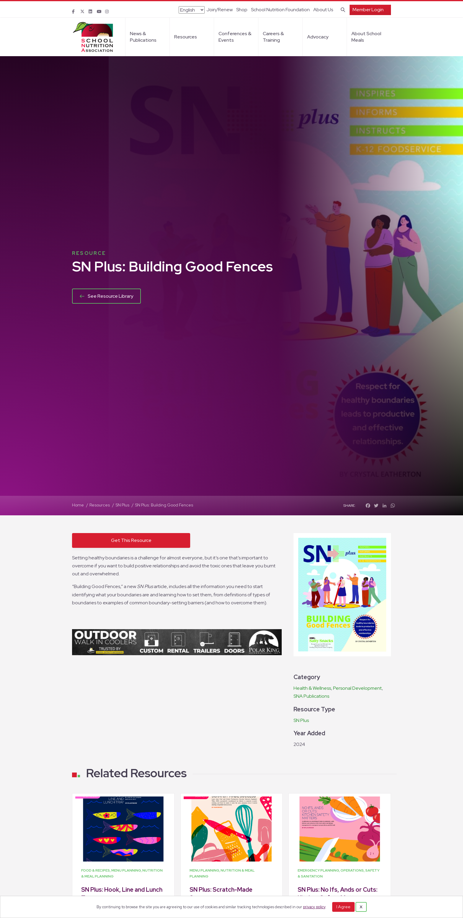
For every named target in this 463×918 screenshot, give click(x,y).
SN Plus (301, 720)
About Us (323, 10)
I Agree (343, 906)
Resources (185, 37)
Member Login (368, 10)
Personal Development (357, 688)
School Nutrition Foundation (280, 10)
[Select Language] (192, 10)
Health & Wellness (312, 688)
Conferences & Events (235, 36)
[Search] (341, 9)
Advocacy (317, 37)
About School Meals (366, 36)
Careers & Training (273, 36)
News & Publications (143, 36)
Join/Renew (219, 10)
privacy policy (314, 906)
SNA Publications (311, 696)
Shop (241, 10)
